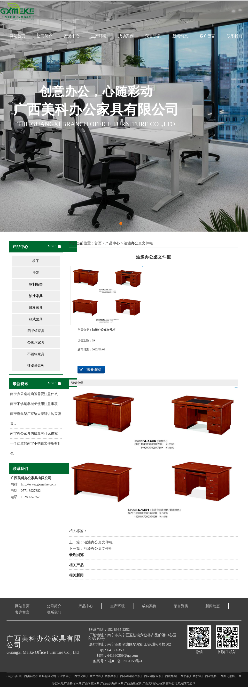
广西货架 (196, 676)
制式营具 (36, 319)
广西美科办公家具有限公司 (159, 683)
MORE (54, 246)
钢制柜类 (36, 284)
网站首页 (17, 36)
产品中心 (71, 36)
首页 (98, 243)
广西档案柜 (109, 676)
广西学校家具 (91, 683)
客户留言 (207, 36)
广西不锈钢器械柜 (128, 676)
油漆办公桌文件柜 (138, 243)
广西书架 (183, 676)
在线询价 (91, 369)
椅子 (35, 261)
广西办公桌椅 (226, 676)
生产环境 (99, 36)
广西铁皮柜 (78, 676)
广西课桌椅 (209, 676)
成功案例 (126, 36)
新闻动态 (180, 36)
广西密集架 (169, 676)
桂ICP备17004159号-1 (125, 661)
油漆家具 (36, 296)
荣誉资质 (153, 36)
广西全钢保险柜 (151, 676)
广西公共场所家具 (112, 683)
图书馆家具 (35, 331)
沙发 (35, 273)
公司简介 (44, 36)
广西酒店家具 (133, 683)
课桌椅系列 (35, 366)
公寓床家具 (35, 342)
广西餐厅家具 (72, 683)
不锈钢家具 (35, 354)
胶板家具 (36, 307)
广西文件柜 (94, 676)
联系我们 (234, 36)
